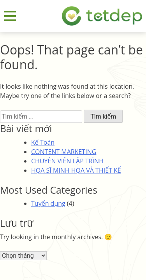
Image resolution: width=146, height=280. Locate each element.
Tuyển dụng (48, 203)
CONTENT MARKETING (63, 151)
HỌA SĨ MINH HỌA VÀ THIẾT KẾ (76, 170)
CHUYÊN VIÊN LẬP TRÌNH (67, 161)
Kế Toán (43, 142)
